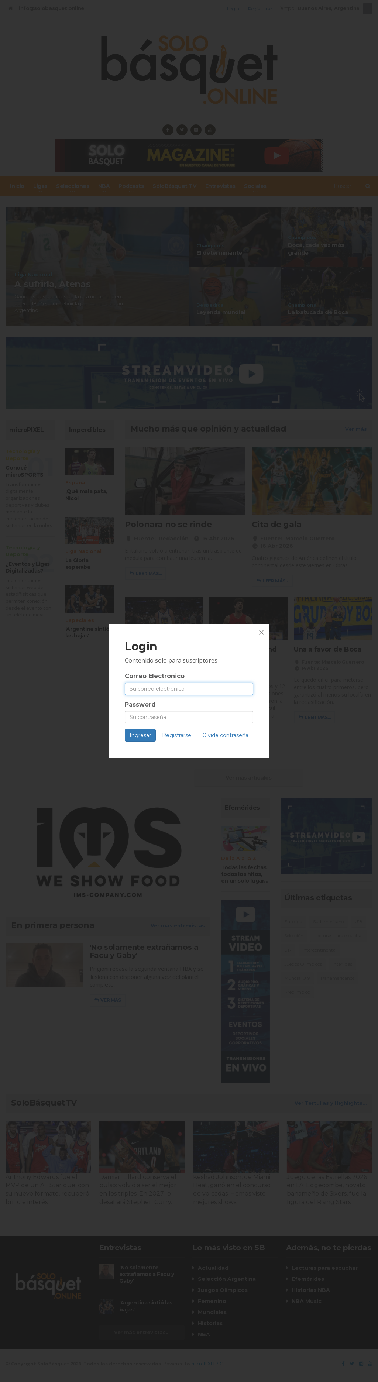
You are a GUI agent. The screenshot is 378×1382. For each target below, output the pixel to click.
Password (140, 704)
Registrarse (176, 735)
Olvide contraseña (225, 735)
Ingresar (140, 735)
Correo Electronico (155, 676)
